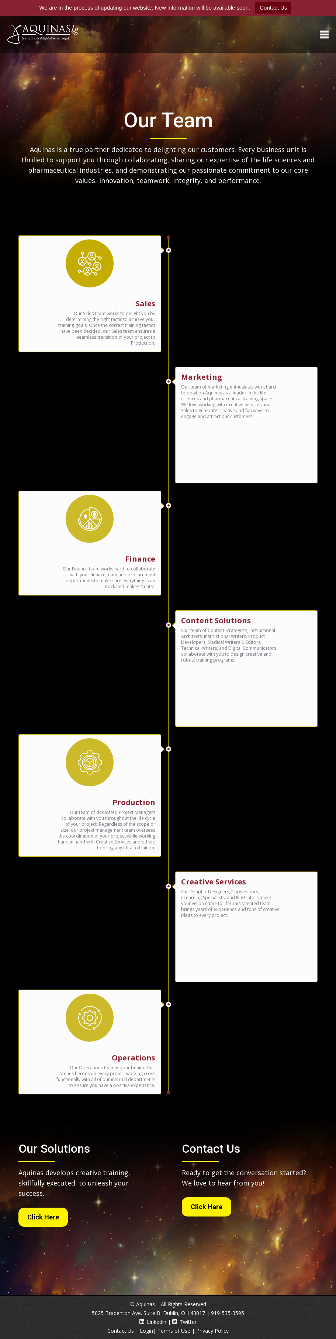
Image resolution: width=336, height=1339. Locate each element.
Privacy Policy (212, 1330)
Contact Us (273, 7)
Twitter (184, 1321)
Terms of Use (173, 1330)
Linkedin (152, 1321)
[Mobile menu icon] (324, 34)
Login (146, 1330)
